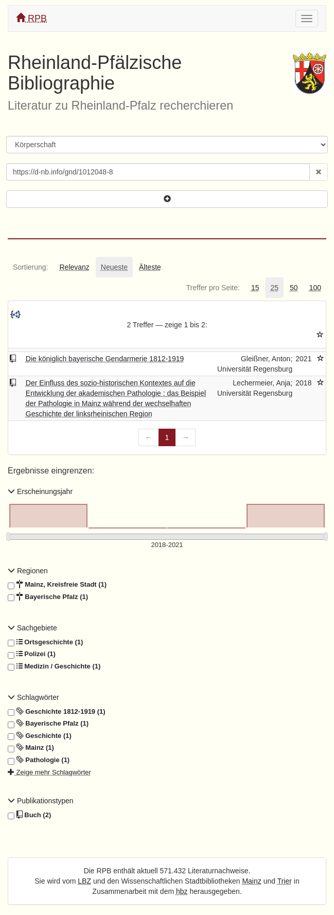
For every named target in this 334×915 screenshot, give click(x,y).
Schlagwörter (33, 697)
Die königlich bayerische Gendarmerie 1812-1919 (105, 359)
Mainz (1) (31, 747)
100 (315, 288)
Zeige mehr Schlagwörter (49, 772)
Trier (284, 881)
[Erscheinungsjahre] (167, 545)
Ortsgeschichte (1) (45, 642)
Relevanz (74, 267)
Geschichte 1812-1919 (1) (57, 711)
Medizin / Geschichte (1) (54, 666)
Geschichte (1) (40, 736)
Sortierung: (30, 267)
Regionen (28, 571)
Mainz (251, 881)
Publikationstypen (41, 801)
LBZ (84, 881)
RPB (31, 18)
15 (255, 288)
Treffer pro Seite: (213, 288)
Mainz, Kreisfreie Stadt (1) (57, 584)
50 (294, 288)
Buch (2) (29, 815)
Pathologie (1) (38, 760)
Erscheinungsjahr (40, 491)
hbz (182, 891)
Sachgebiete (32, 628)
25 (274, 288)
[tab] (30, 267)
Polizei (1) (32, 654)
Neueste (114, 267)
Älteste (150, 267)
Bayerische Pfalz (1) (48, 597)
